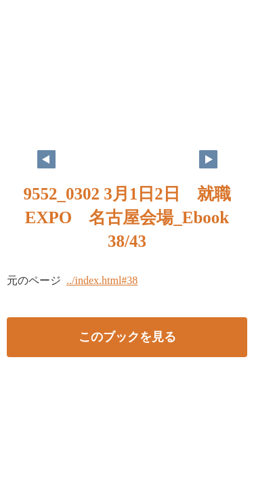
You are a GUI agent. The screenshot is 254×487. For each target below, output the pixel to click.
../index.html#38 (101, 280)
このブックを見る (127, 337)
